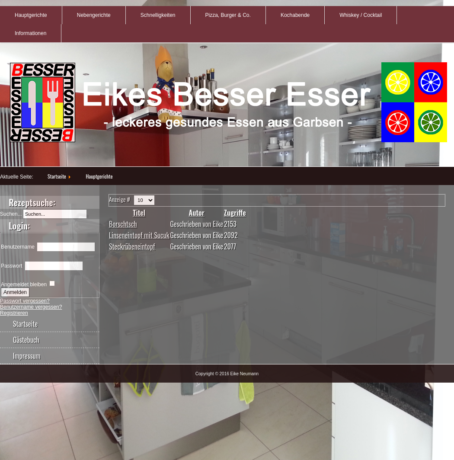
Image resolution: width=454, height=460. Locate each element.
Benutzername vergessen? (31, 307)
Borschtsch (123, 224)
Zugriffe (235, 213)
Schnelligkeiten (158, 15)
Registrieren (14, 313)
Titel (139, 213)
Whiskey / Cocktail (360, 15)
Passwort (11, 266)
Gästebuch (26, 340)
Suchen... (11, 214)
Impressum (27, 356)
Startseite (57, 176)
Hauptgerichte (31, 15)
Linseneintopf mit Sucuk (139, 235)
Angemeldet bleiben (24, 284)
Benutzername (18, 247)
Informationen (30, 33)
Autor (197, 213)
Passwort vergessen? (25, 301)
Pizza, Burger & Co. (228, 15)
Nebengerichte (94, 15)
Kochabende (295, 15)
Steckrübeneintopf (132, 246)
